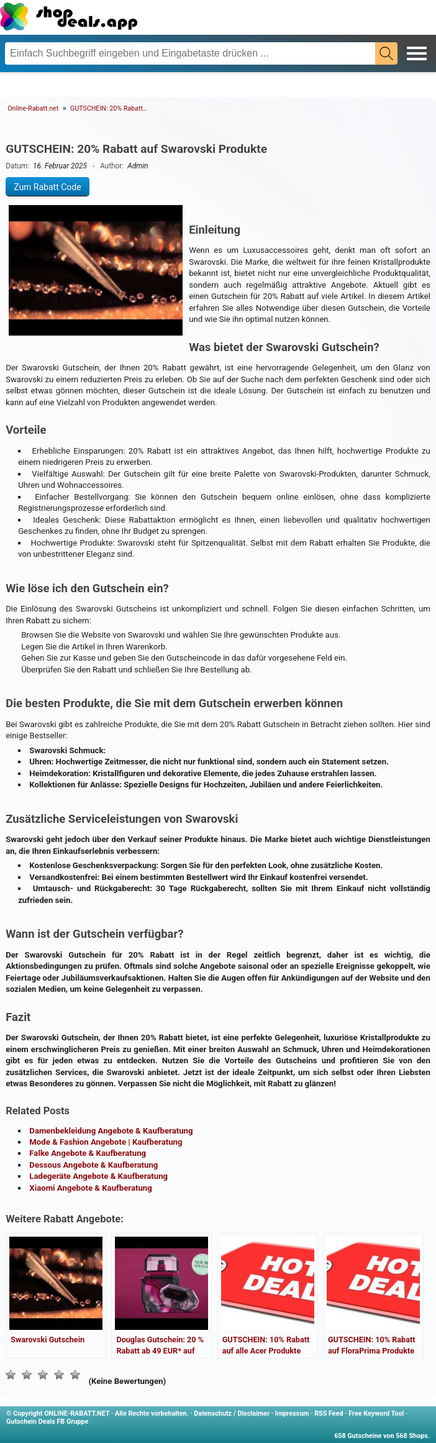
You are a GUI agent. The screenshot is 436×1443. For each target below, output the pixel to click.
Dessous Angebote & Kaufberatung (93, 1165)
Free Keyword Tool (376, 1413)
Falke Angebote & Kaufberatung (87, 1153)
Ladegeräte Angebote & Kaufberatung (98, 1176)
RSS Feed (328, 1413)
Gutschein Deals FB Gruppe (47, 1422)
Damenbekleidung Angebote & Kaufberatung (111, 1130)
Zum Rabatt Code (47, 186)
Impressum (292, 1413)
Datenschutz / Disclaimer (232, 1413)
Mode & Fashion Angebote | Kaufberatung (105, 1142)
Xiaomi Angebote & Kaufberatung (90, 1188)
